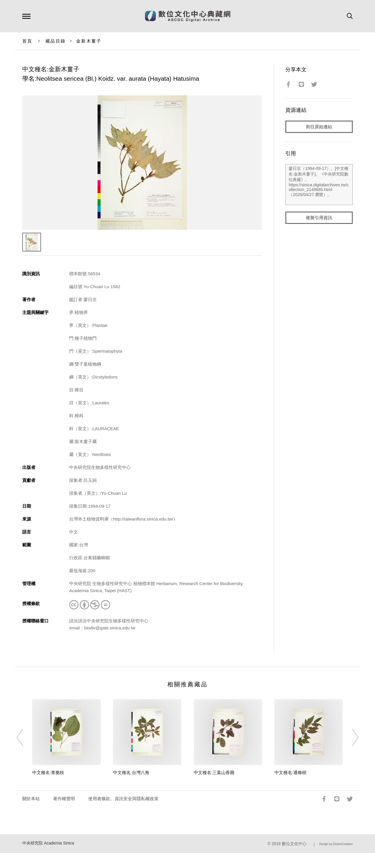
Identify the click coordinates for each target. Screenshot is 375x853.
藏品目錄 (55, 40)
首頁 (27, 40)
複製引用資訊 (319, 217)
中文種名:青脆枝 (48, 772)
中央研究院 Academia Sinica (48, 843)
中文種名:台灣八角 (131, 772)
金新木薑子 (88, 40)
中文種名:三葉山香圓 (214, 772)
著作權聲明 (64, 798)
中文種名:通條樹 (290, 772)
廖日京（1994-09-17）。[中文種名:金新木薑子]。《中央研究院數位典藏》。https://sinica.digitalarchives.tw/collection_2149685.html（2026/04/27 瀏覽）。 (318, 184)
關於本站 (31, 798)
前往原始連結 (319, 126)
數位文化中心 (294, 844)
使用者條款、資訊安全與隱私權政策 (123, 798)
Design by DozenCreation (336, 844)
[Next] (349, 737)
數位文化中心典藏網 (187, 16)
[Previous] (25, 737)
